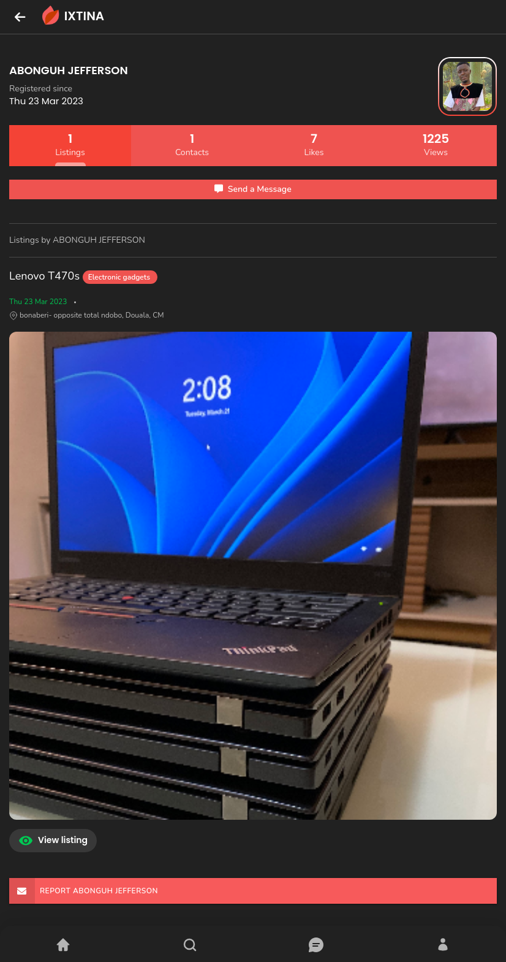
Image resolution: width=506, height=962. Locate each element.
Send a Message (252, 189)
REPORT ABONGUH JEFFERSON (83, 891)
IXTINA (72, 17)
